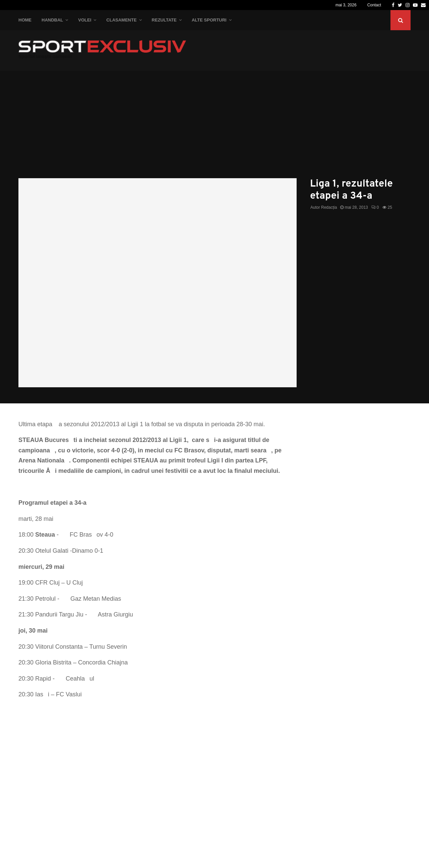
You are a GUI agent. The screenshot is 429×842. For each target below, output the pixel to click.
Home (25, 19)
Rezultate (164, 19)
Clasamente (121, 19)
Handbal (52, 19)
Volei (84, 19)
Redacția (329, 207)
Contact (374, 5)
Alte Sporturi (209, 19)
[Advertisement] (214, 128)
